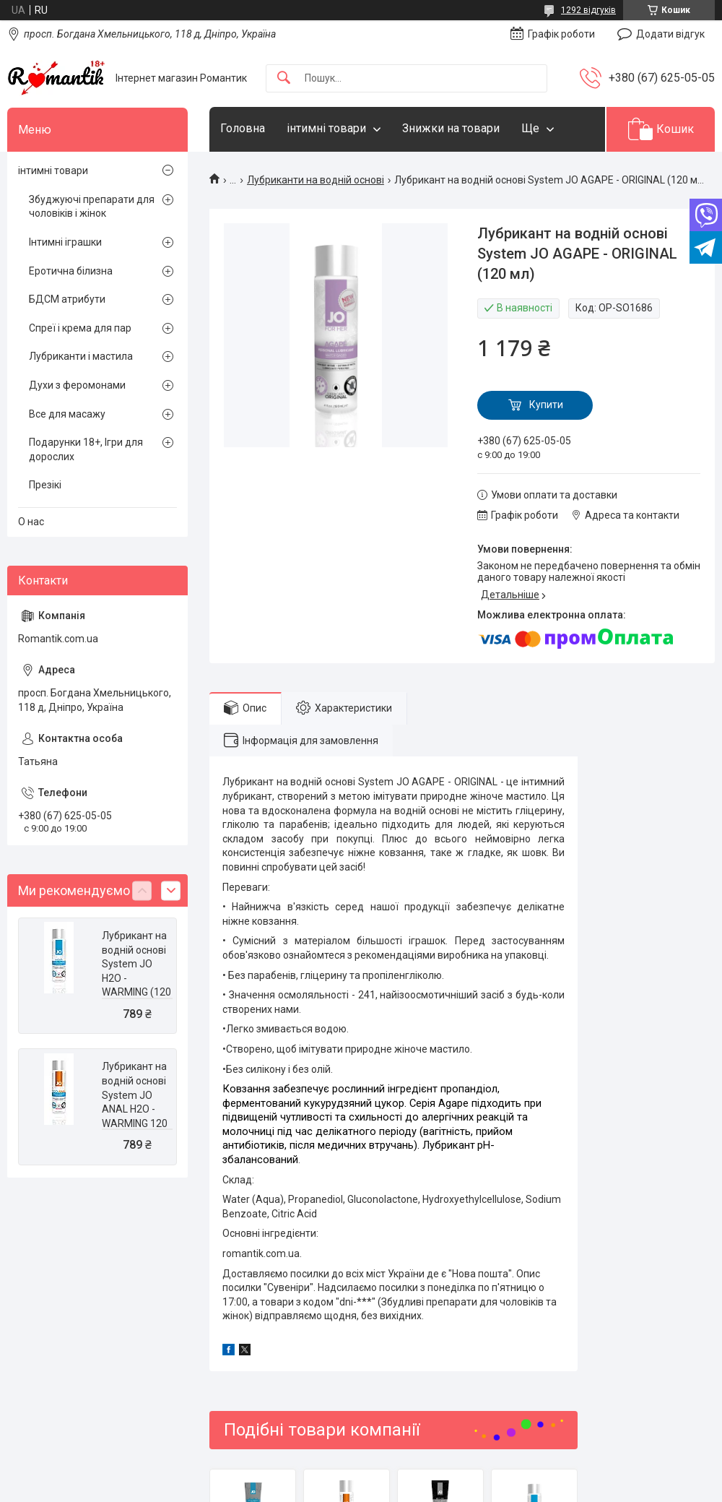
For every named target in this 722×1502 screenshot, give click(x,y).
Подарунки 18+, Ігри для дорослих (86, 449)
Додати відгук (670, 34)
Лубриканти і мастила (81, 356)
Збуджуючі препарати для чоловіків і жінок (92, 207)
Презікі (45, 485)
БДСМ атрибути (67, 299)
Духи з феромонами (77, 385)
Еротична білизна (71, 271)
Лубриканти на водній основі (315, 180)
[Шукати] (284, 78)
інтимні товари (326, 128)
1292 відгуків (588, 10)
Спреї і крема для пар (80, 328)
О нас (31, 521)
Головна (242, 128)
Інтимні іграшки (65, 242)
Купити (546, 404)
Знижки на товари (451, 128)
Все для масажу (67, 414)
